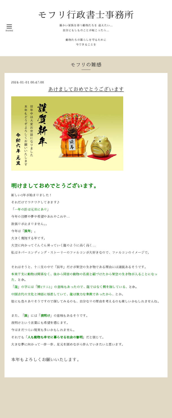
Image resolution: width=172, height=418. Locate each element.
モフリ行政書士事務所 (86, 15)
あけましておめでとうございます (86, 89)
